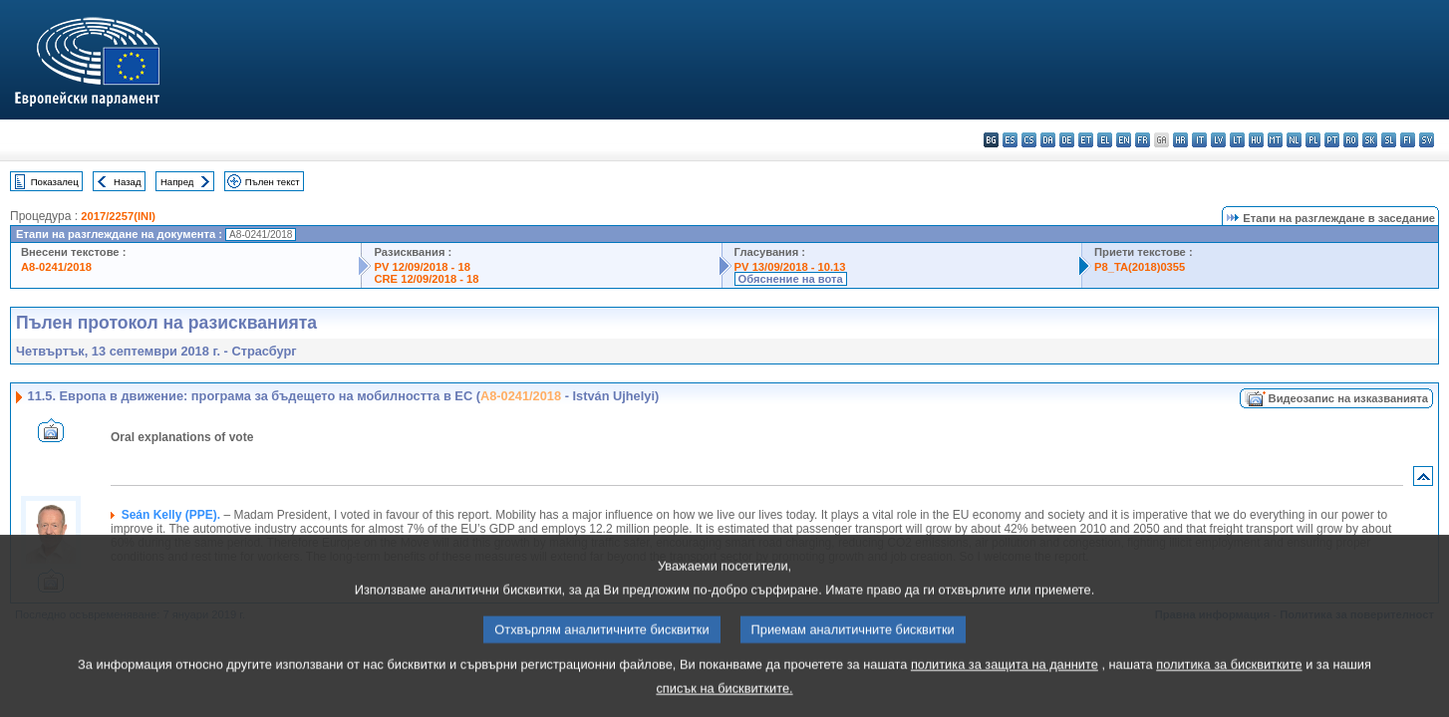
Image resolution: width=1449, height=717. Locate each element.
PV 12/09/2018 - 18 (421, 267)
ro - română (1350, 139)
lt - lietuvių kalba (1237, 139)
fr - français (1142, 139)
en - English (1123, 139)
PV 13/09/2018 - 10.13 (790, 267)
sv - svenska (1426, 139)
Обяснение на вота (790, 279)
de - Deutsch (1066, 139)
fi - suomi (1407, 139)
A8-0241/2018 (56, 267)
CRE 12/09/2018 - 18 (426, 279)
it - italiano (1199, 139)
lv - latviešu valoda (1218, 139)
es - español (1010, 139)
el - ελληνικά (1104, 139)
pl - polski (1312, 139)
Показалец (55, 181)
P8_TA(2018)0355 (1139, 267)
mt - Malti (1275, 139)
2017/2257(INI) (118, 216)
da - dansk (1047, 139)
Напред (177, 181)
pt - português (1331, 139)
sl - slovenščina (1388, 139)
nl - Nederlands (1294, 139)
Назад (128, 181)
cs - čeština (1028, 139)
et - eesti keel (1085, 139)
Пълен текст (272, 181)
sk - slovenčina (1369, 139)
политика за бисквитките (1229, 681)
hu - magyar (1256, 139)
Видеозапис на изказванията (1348, 398)
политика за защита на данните (1004, 681)
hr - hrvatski (1180, 139)
